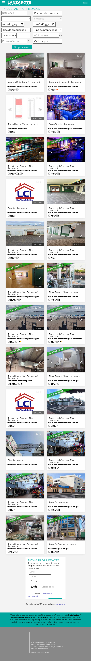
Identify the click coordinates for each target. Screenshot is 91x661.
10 (37, 223)
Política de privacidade (40, 652)
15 (78, 517)
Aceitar (40, 594)
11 (38, 265)
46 (78, 139)
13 (78, 349)
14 (78, 475)
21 (78, 97)
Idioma (85, 3)
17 (37, 139)
